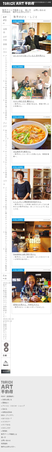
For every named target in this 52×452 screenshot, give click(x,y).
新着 (5, 44)
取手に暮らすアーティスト (6, 218)
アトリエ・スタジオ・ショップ (13, 406)
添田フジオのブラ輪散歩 (6, 259)
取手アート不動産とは (12, 10)
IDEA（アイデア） (7, 415)
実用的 (6, 175)
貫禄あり (6, 116)
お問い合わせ (40, 10)
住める (6, 83)
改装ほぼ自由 (6, 93)
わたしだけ (6, 166)
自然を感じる (6, 105)
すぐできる (6, 156)
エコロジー (6, 145)
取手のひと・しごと (7, 239)
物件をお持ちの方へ (22, 12)
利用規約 (6, 12)
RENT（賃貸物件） (8, 396)
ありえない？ (7, 418)
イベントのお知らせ (6, 196)
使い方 (28, 10)
